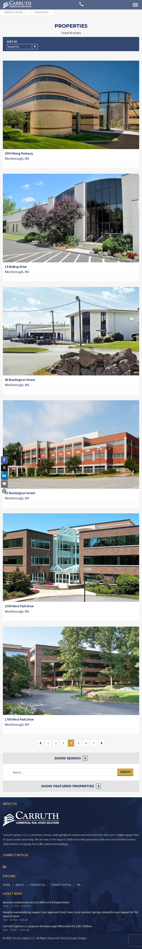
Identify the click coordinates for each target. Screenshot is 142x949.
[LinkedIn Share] (4, 475)
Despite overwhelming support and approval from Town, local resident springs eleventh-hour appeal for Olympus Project (70, 914)
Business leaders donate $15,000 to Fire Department (36, 902)
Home (6, 885)
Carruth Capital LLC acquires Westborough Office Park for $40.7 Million (47, 926)
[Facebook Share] (4, 459)
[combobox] (22, 46)
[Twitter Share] (4, 467)
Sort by (12, 41)
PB (78, 885)
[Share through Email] (4, 483)
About (20, 885)
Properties (38, 885)
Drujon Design (77, 938)
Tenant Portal (61, 885)
